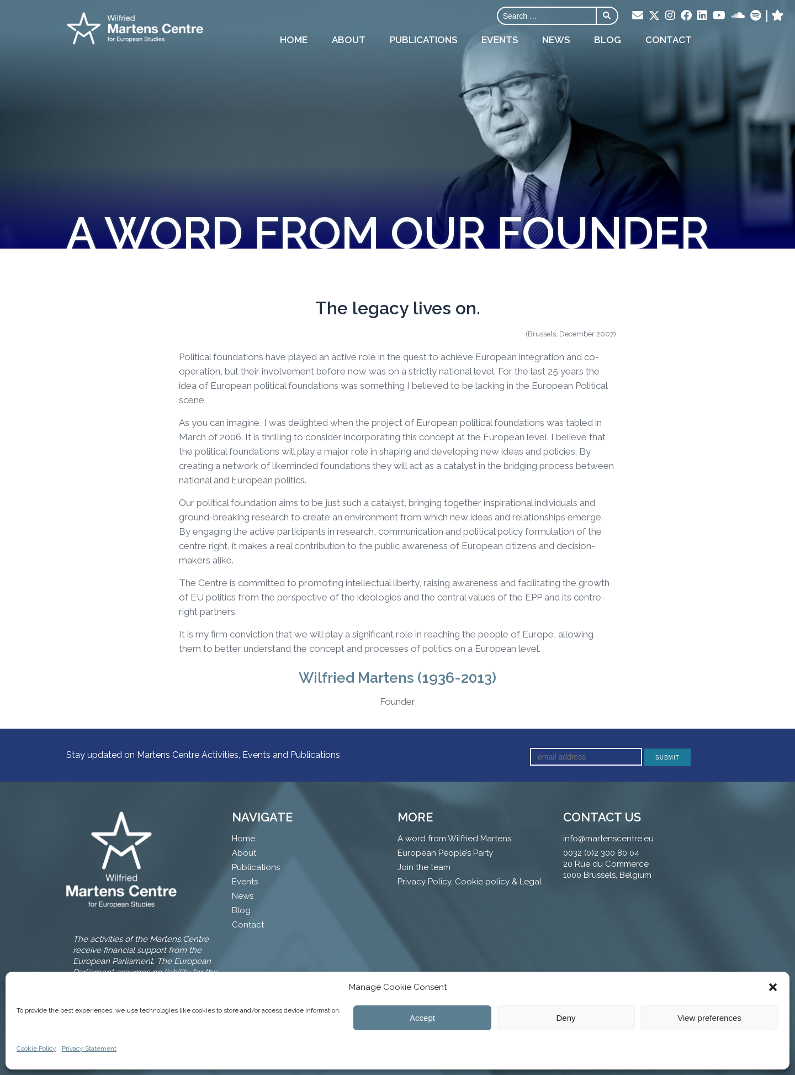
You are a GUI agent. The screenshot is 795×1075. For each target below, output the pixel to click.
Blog (607, 39)
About (348, 39)
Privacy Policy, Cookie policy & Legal (470, 882)
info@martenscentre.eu (608, 839)
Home (294, 39)
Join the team (424, 867)
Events (499, 39)
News (556, 39)
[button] (772, 987)
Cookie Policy (36, 1048)
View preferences (709, 1018)
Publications (423, 39)
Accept (422, 1018)
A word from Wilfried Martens (454, 839)
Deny (565, 1018)
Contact (668, 39)
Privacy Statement (89, 1048)
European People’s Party (445, 853)
